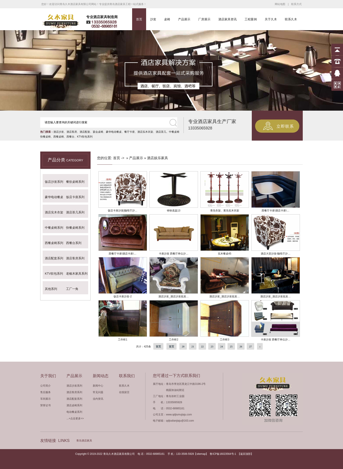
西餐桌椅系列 (54, 243)
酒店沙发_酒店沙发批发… (173, 296)
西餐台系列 (73, 243)
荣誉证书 (45, 405)
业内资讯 (98, 398)
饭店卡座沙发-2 (123, 296)
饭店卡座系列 (75, 197)
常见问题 (98, 392)
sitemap (201, 453)
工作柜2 (173, 339)
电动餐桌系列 (74, 411)
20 (183, 346)
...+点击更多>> (75, 418)
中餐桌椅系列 (54, 227)
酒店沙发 (58, 131)
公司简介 (45, 385)
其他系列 (51, 289)
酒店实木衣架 (145, 131)
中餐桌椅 (174, 131)
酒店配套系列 (54, 258)
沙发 (153, 19)
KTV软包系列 (85, 136)
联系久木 (291, 19)
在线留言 (124, 392)
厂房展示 (204, 19)
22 (202, 346)
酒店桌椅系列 (74, 405)
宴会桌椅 (98, 131)
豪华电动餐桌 (114, 131)
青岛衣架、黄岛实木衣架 (224, 210)
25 (231, 346)
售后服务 (45, 392)
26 (241, 346)
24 (221, 346)
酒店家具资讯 (227, 19)
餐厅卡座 (129, 131)
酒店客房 (71, 131)
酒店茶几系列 (75, 212)
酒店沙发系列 (74, 385)
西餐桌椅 (58, 136)
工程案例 (251, 19)
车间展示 (45, 398)
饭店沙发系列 (54, 181)
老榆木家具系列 (77, 273)
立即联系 (285, 126)
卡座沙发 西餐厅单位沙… (173, 253)
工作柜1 (122, 339)
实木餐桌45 (224, 253)
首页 (139, 19)
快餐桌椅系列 (75, 227)
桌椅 (167, 19)
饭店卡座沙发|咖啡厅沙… (122, 210)
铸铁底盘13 (173, 210)
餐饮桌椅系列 (75, 181)
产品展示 (184, 19)
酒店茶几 (161, 131)
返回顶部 (245, 453)
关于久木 (271, 19)
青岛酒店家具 (84, 440)
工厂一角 (72, 289)
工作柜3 (224, 339)
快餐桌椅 (45, 136)
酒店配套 (85, 131)
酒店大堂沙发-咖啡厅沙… (275, 253)
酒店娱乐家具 (157, 158)
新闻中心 (98, 385)
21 (192, 346)
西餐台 (70, 136)
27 (250, 346)
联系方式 (296, 4)
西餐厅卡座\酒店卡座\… (275, 210)
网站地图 (280, 4)
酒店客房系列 (75, 258)
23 (212, 346)
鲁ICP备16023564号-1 (223, 453)
